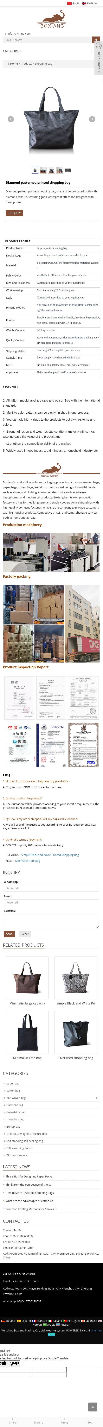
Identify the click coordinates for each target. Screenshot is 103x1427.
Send (9, 934)
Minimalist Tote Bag (27, 861)
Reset (25, 934)
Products (27, 63)
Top (90, 1420)
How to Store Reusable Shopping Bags (30, 1193)
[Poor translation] (14, 1363)
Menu (64, 1420)
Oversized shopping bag (75, 1058)
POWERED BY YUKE (78, 1330)
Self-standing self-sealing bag (24, 1141)
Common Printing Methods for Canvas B (31, 1209)
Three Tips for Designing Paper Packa (29, 1176)
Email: (8, 896)
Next (92, 119)
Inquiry (39, 1420)
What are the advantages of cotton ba (29, 1201)
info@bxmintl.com (19, 33)
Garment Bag (14, 1105)
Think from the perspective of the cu (28, 1184)
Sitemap (96, 1330)
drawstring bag (15, 1112)
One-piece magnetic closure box (26, 1134)
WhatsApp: (11, 882)
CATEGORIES (12, 51)
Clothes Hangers (16, 1155)
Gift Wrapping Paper (19, 1148)
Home (14, 63)
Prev (11, 119)
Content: (10, 910)
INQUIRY (14, 213)
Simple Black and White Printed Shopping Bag (50, 855)
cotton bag (13, 1090)
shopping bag (43, 63)
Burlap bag (13, 1126)
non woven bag (16, 1098)
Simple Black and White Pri (76, 1003)
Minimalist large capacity (27, 1003)
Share (13, 1420)
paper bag (12, 1083)
